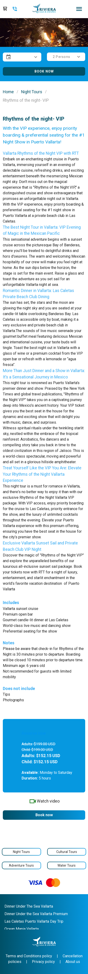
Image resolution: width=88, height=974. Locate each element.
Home (8, 91)
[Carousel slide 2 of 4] (39, 41)
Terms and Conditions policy (29, 956)
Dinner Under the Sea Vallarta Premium (36, 914)
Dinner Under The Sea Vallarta (28, 906)
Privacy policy (43, 961)
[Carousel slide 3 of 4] (49, 41)
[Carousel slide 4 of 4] (59, 41)
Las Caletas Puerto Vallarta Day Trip (33, 921)
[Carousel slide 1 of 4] (28, 41)
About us (72, 961)
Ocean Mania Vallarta (21, 929)
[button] (22, 57)
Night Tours (31, 91)
